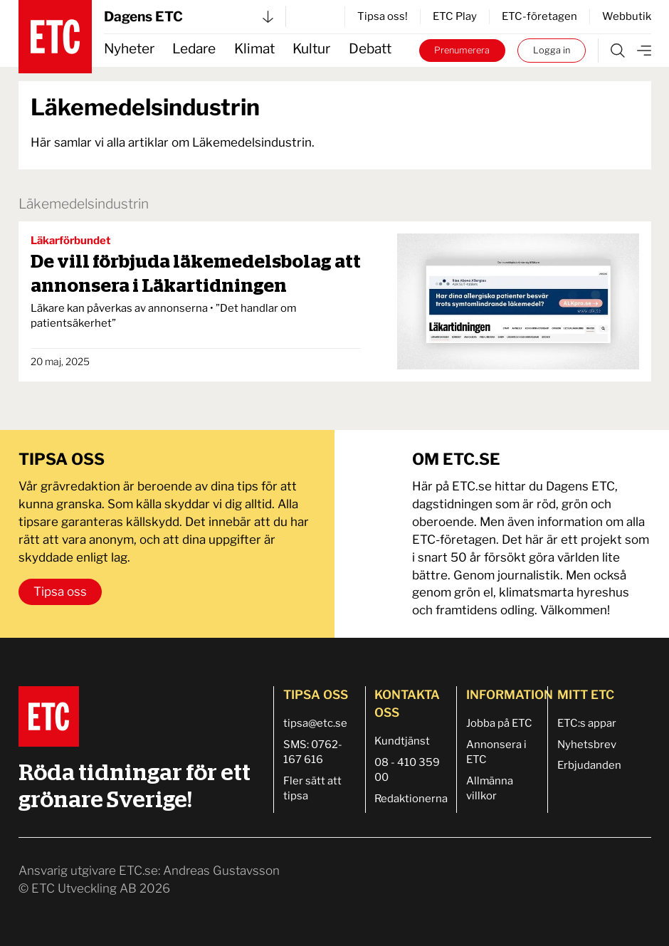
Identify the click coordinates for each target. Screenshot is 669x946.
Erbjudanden (589, 765)
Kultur (311, 49)
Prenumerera (462, 50)
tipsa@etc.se (315, 723)
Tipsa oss (60, 591)
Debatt (370, 49)
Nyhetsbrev (586, 744)
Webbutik (626, 16)
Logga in (551, 50)
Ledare (194, 49)
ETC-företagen (539, 16)
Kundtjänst (402, 741)
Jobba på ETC (499, 723)
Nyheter (129, 49)
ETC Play (455, 16)
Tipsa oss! (382, 16)
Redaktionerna (411, 798)
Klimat (254, 49)
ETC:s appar (586, 723)
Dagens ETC (188, 17)
